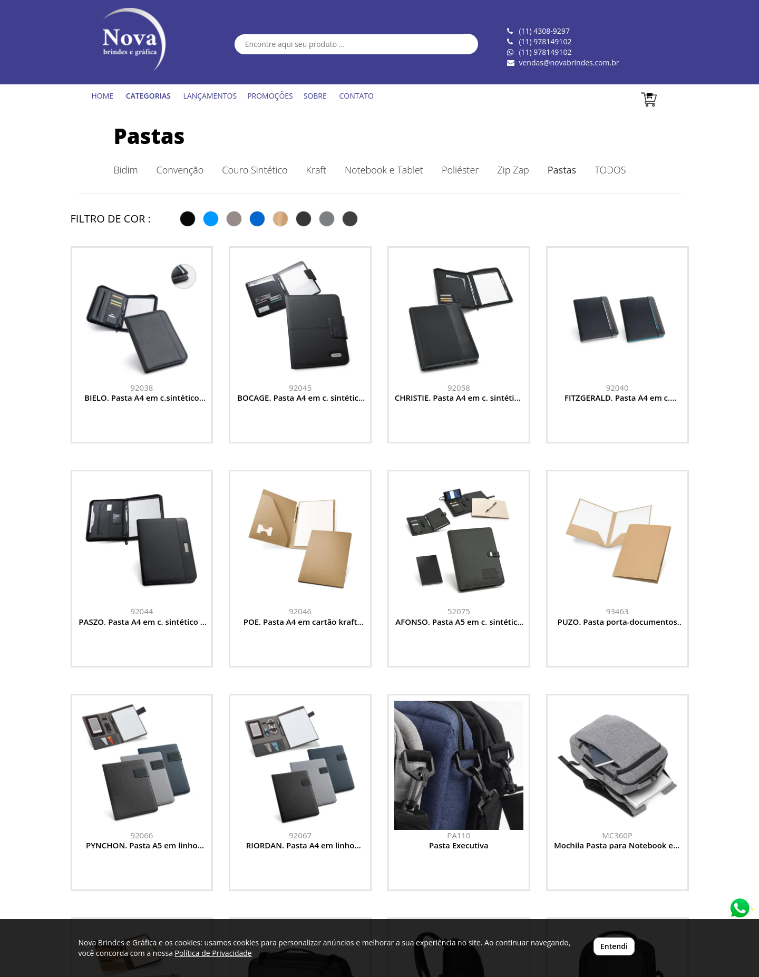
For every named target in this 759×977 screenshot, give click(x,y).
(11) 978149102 (545, 52)
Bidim (126, 169)
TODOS (610, 169)
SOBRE (315, 96)
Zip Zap (513, 169)
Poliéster (460, 169)
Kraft (316, 169)
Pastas (149, 135)
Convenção (180, 169)
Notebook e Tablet (384, 169)
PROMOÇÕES (270, 96)
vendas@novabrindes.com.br (569, 62)
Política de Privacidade (213, 953)
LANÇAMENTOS (210, 96)
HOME (103, 96)
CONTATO (356, 96)
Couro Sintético (254, 169)
